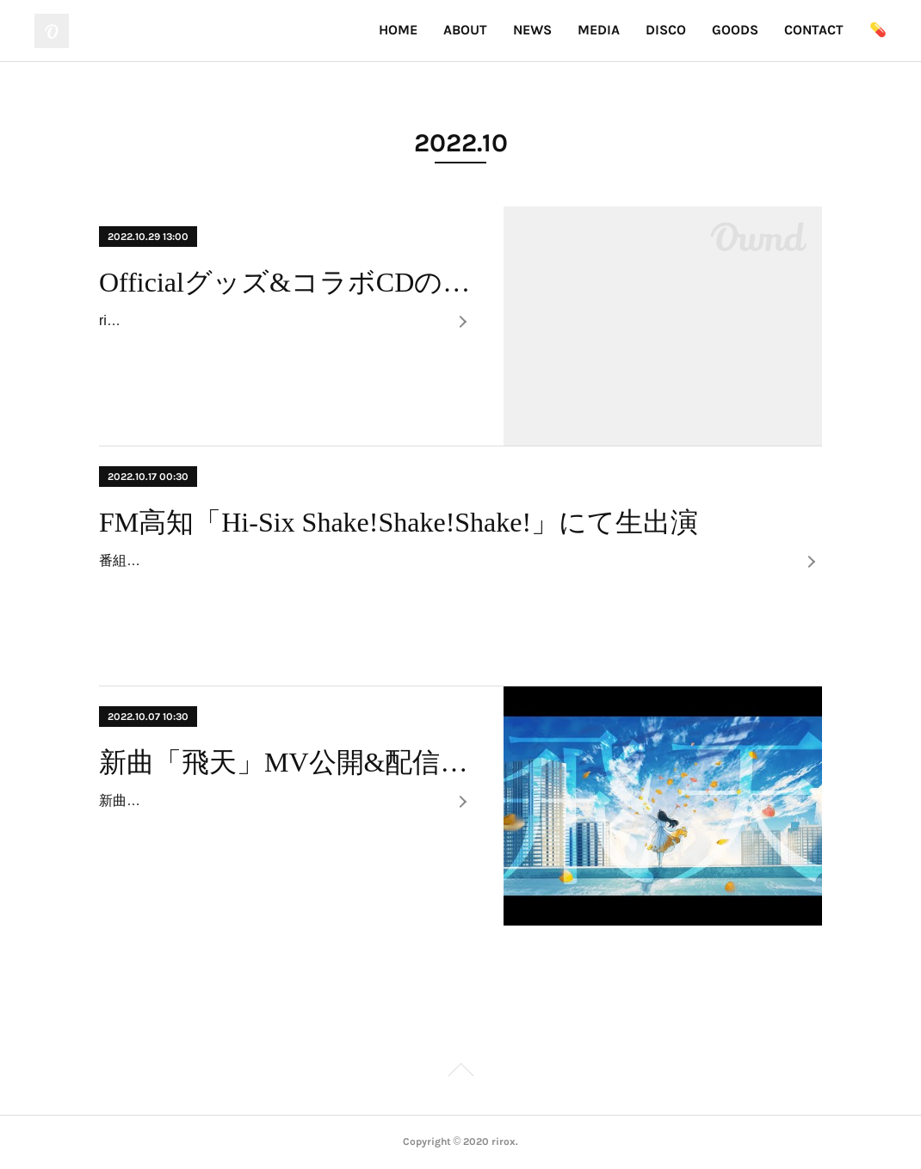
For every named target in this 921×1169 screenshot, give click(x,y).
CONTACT (814, 30)
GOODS (735, 30)
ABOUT (465, 30)
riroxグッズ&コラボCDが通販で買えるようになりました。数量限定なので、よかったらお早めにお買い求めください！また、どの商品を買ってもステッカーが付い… (271, 345)
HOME (398, 30)
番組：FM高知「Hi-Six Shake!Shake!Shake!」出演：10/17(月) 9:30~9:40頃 (330, 560)
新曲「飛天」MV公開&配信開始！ (286, 762)
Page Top (460, 1072)
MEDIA (599, 30)
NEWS (532, 30)
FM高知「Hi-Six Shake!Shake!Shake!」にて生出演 (398, 522)
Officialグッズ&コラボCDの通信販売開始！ (286, 282)
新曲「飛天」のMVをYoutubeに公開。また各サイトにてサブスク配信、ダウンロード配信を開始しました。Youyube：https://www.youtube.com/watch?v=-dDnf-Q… (272, 825)
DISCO (666, 30)
